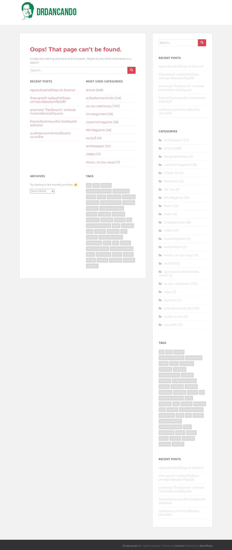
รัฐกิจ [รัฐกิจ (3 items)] (107, 243)
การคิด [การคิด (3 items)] (91, 197)
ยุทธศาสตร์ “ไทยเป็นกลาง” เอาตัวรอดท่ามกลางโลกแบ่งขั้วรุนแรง (53, 112)
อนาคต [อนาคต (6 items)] (117, 254)
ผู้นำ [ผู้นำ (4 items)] (124, 231)
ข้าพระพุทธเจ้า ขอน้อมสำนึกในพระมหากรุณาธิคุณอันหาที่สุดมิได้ (50, 100)
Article (90, 90)
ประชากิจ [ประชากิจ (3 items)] (100, 231)
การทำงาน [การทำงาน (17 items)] (129, 197)
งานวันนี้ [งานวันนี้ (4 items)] (119, 220)
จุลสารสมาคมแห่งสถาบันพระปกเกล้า (179, 274)
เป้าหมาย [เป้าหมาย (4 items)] (129, 260)
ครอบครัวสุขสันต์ (174, 239)
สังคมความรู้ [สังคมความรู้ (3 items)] (103, 254)
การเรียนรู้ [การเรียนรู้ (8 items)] (104, 214)
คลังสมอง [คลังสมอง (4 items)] (118, 214)
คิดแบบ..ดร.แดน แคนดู (100, 162)
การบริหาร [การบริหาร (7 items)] (92, 203)
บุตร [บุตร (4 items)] (89, 231)
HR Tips (169, 189)
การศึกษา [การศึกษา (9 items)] (92, 208)
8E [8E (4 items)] (88, 185)
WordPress (206, 546)
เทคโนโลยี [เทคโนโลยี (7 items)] (115, 260)
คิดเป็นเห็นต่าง (172, 247)
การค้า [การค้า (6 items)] (101, 197)
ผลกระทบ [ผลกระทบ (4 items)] (113, 231)
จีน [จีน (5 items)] (129, 220)
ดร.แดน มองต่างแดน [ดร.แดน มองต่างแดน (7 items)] (98, 226)
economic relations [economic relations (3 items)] (98, 191)
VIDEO (90, 154)
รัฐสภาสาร (170, 300)
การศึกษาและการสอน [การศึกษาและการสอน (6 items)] (112, 208)
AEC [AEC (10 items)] (96, 185)
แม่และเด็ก (170, 325)
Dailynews (171, 181)
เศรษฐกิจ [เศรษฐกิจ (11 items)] (92, 266)
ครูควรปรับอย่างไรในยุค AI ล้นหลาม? (52, 90)
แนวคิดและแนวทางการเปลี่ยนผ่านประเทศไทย (50, 135)
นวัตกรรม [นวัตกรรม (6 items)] (127, 226)
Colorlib (179, 546)
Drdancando (130, 546)
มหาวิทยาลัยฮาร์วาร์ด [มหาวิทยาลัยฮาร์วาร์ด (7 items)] (111, 237)
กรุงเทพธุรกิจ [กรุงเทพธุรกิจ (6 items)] (121, 191)
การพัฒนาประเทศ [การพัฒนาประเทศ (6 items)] (111, 203)
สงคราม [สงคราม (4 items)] (125, 243)
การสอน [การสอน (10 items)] (91, 214)
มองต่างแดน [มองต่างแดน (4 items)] (94, 243)
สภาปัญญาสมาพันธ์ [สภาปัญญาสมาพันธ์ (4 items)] (121, 249)
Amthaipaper (95, 146)
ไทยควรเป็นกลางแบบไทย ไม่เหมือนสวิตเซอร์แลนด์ (53, 123)
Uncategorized (96, 114)
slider (168, 214)
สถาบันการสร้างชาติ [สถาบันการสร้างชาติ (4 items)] (97, 249)
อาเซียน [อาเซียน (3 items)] (128, 254)
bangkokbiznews (176, 157)
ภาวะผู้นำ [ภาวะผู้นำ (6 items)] (91, 237)
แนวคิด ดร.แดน (173, 316)
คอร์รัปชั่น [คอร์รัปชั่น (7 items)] (107, 220)
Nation (168, 206)
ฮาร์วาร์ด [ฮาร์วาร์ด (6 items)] (102, 260)
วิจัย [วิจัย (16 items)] (115, 243)
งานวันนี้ (91, 138)
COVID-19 (170, 173)
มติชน (167, 292)
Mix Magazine (95, 130)
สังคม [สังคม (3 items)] (90, 254)
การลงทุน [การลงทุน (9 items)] (129, 203)
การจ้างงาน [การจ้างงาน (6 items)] (114, 197)
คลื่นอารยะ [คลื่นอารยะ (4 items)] (92, 220)
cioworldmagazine (99, 122)
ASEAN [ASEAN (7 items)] (106, 185)
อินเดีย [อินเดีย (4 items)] (91, 260)
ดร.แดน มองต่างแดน (99, 106)
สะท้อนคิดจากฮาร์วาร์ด (99, 98)
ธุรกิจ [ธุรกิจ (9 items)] (116, 226)
